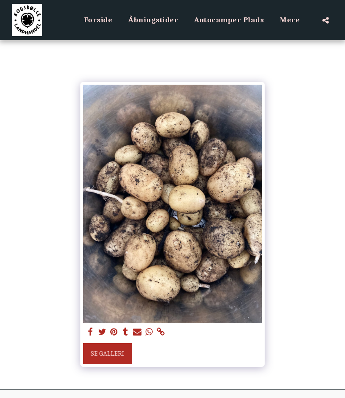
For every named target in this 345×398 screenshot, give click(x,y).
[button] (325, 20)
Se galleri (107, 353)
